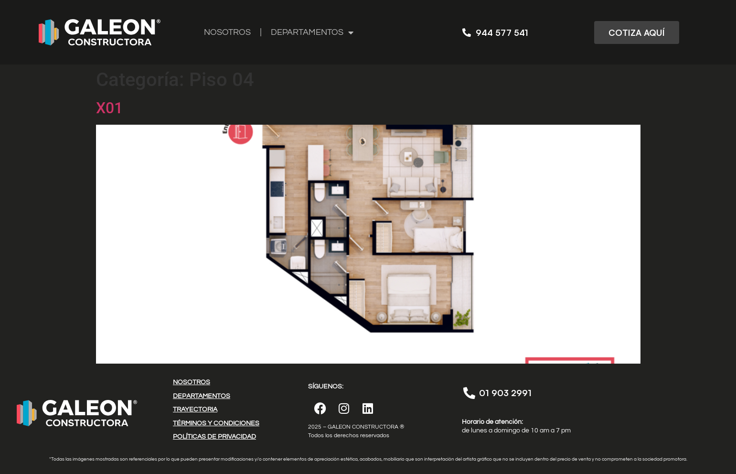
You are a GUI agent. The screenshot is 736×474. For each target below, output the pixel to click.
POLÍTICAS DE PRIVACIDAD (214, 436)
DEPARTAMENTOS (312, 32)
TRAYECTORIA (195, 409)
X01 (109, 108)
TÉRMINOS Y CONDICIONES (216, 423)
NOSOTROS (227, 32)
